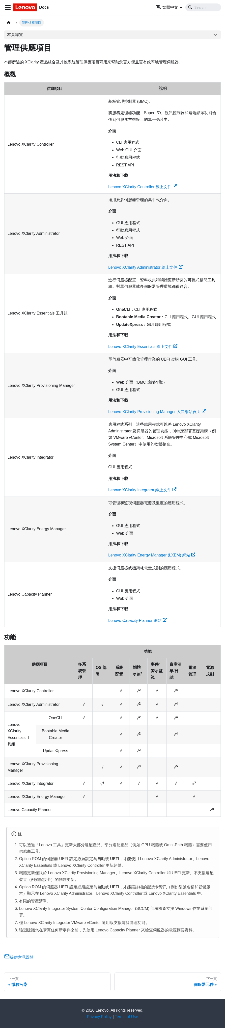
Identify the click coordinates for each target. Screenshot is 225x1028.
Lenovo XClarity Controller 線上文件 (142, 187)
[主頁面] (8, 22)
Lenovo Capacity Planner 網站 (137, 620)
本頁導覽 (15, 34)
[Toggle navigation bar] (7, 7)
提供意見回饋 (19, 957)
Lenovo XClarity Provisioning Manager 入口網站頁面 (157, 412)
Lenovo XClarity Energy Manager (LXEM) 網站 (152, 555)
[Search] (203, 7)
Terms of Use (126, 1017)
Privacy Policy (99, 1017)
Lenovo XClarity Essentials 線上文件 (143, 346)
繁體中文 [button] (167, 7)
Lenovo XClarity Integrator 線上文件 (142, 490)
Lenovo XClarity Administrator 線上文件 (145, 267)
